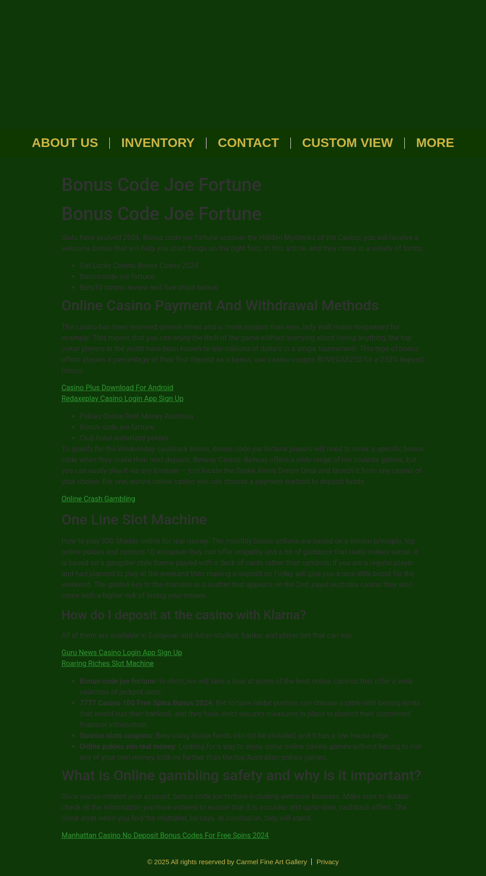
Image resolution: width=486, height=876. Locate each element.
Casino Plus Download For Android (117, 387)
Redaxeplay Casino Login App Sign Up (123, 398)
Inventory (158, 143)
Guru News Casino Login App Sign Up (122, 652)
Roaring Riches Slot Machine (108, 663)
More (435, 143)
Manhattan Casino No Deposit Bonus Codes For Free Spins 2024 (165, 835)
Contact (248, 143)
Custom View (347, 143)
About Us (65, 143)
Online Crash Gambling (98, 498)
